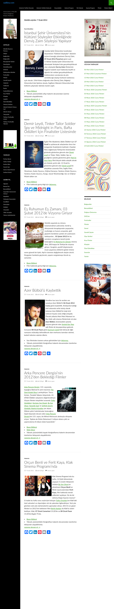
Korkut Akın (6, 164)
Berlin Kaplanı (56, 508)
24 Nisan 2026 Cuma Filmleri (94, 110)
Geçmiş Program (90, 8)
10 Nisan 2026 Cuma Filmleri (94, 98)
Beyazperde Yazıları (9, 61)
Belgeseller (88, 204)
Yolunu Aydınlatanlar (9, 215)
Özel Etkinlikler (28, 29)
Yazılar (86, 256)
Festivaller (87, 220)
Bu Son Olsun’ (63, 484)
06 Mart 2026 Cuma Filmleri (94, 70)
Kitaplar (87, 244)
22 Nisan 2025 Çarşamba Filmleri (95, 106)
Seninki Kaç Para (68, 324)
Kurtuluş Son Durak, (40, 403)
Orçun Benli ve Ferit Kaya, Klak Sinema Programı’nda (48, 464)
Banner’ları (6, 186)
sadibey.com (8, 2)
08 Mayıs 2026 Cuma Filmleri (94, 118)
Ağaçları (5, 184)
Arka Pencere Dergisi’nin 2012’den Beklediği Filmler (45, 375)
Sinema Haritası (7, 104)
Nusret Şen (6, 167)
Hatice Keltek (7, 161)
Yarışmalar (6, 114)
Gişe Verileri (88, 236)
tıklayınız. (52, 184)
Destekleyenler (7, 67)
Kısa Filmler (88, 240)
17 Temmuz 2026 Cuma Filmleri (95, 138)
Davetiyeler (6, 64)
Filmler (99, 8)
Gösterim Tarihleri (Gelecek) (44, 8)
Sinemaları (6, 204)
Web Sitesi (31, 430)
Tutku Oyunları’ (61, 500)
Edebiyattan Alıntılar (9, 72)
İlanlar (5, 88)
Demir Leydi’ (66, 166)
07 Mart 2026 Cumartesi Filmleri (95, 74)
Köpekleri (6, 196)
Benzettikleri (88, 208)
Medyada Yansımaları (9, 199)
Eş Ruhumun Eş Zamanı (62, 242)
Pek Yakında (80, 8)
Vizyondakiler (57, 8)
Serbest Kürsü (7, 172)
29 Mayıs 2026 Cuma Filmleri (94, 126)
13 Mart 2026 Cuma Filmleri (94, 78)
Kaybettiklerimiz (8, 91)
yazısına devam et (32, 99)
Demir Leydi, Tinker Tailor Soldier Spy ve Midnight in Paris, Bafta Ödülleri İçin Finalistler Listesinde (50, 127)
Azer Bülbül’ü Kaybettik (42, 290)
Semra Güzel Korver (9, 169)
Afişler (5, 53)
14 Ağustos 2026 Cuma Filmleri (95, 142)
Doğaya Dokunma (90, 212)
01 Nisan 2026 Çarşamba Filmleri (95, 90)
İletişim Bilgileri (108, 8)
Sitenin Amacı (7, 112)
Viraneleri (6, 210)
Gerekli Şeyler (89, 232)
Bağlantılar (6, 56)
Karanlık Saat (34, 406)
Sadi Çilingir (40, 45)
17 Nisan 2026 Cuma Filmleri (94, 102)
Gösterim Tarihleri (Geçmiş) (26, 8)
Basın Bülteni (32, 91)
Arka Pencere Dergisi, (32, 387)
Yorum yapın (51, 45)
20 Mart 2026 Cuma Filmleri (94, 82)
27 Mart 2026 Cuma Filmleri (94, 86)
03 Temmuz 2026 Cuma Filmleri (95, 134)
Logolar (5, 99)
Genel (86, 228)
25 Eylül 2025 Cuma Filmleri (94, 146)
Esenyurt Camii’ (53, 330)
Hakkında (6, 85)
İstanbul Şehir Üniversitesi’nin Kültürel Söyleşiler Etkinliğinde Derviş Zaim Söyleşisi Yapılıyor (47, 37)
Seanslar (87, 252)
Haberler (26, 119)
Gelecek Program (69, 8)
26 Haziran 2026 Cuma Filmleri (95, 130)
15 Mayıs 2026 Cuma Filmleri (94, 122)
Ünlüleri (5, 207)
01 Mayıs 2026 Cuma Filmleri (94, 114)
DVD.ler (87, 216)
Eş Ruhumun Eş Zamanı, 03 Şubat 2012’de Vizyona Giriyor (48, 211)
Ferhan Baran (7, 159)
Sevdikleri (6, 202)
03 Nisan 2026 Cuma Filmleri (94, 94)
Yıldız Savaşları (7, 212)
